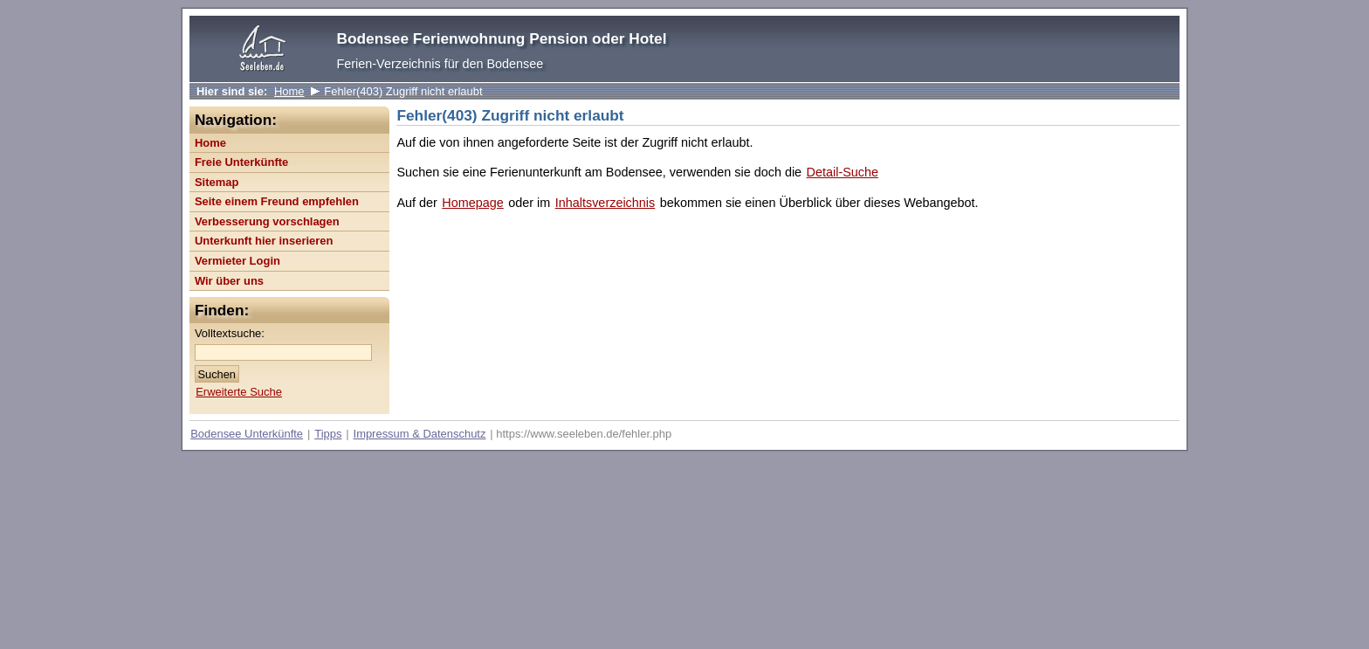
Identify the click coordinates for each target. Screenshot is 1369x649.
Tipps (327, 433)
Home (289, 91)
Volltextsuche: (230, 333)
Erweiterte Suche (239, 391)
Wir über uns (229, 280)
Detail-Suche (842, 172)
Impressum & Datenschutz (420, 433)
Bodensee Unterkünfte (246, 433)
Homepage (472, 203)
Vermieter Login (237, 260)
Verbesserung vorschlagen (267, 221)
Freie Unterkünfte (241, 162)
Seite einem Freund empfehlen (277, 201)
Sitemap (216, 182)
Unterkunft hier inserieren (264, 240)
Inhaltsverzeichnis (605, 203)
